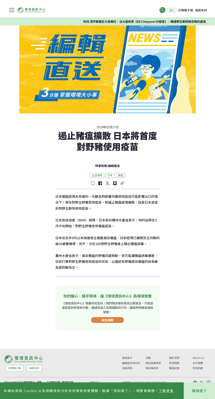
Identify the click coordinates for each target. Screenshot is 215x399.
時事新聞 (101, 165)
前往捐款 (107, 320)
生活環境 (97, 175)
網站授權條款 (153, 363)
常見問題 (174, 363)
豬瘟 (120, 175)
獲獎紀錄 (174, 368)
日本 (110, 175)
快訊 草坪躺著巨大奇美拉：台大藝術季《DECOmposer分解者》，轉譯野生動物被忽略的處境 (151, 21)
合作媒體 (198, 363)
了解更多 (166, 390)
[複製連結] (122, 183)
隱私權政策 (152, 368)
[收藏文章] (93, 183)
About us (198, 358)
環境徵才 (127, 358)
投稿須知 (127, 368)
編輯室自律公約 (131, 363)
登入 (171, 10)
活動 (148, 358)
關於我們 (174, 358)
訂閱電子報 (185, 10)
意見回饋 (198, 368)
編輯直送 (114, 165)
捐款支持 (201, 10)
